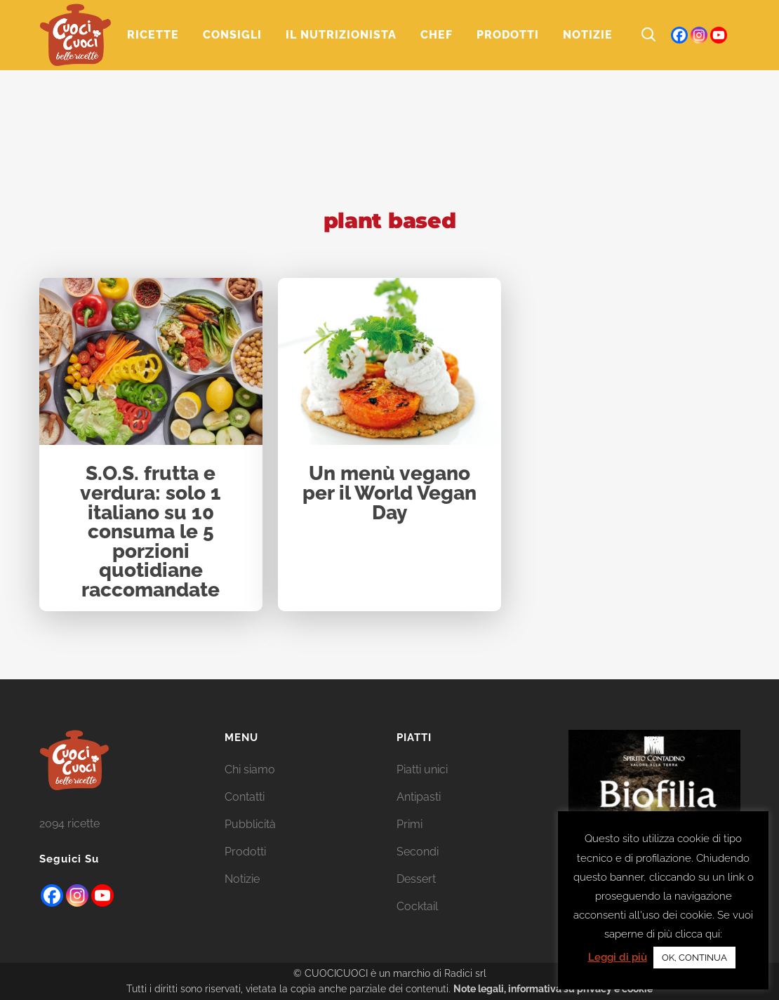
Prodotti (245, 851)
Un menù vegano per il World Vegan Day (389, 493)
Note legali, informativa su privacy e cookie (553, 988)
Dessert (416, 879)
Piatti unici (422, 769)
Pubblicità (250, 824)
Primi (409, 824)
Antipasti (419, 797)
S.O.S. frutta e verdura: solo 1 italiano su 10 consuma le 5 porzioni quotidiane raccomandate (150, 532)
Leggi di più (617, 957)
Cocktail (417, 906)
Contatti (245, 797)
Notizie (242, 879)
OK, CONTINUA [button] (694, 957)
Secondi (418, 851)
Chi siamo (250, 769)
